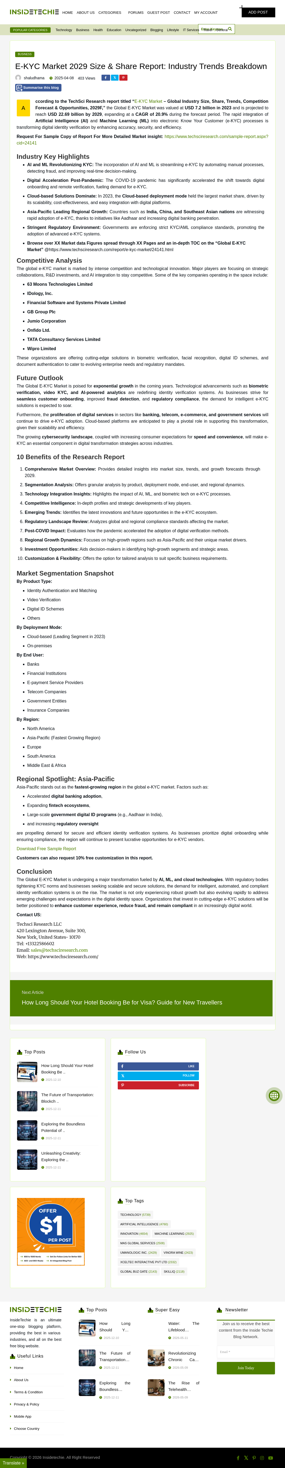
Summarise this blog (38, 88)
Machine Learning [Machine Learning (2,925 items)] (174, 1233)
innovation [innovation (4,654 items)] (134, 1233)
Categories (110, 13)
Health (98, 30)
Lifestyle (173, 30)
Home (68, 13)
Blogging (156, 30)
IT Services (191, 30)
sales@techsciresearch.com (59, 950)
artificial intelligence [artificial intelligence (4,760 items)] (144, 1224)
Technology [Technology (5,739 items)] (135, 1214)
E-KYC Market (148, 101)
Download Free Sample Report (46, 848)
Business (82, 30)
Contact (182, 13)
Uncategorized (135, 30)
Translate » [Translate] (13, 1463)
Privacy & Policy (26, 1404)
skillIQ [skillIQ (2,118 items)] (174, 1271)
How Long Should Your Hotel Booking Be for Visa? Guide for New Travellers (122, 1002)
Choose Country (27, 1429)
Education (114, 30)
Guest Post (158, 13)
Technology (64, 30)
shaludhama (34, 78)
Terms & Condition (28, 1392)
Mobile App (22, 1416)
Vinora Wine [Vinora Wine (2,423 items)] (178, 1252)
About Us (86, 13)
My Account (206, 13)
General (222, 30)
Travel (207, 30)
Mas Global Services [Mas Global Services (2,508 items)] (142, 1243)
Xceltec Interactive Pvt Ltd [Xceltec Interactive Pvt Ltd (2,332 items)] (148, 1262)
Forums (135, 13)
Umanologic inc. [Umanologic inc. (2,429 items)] (138, 1252)
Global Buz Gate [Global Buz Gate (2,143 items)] (138, 1271)
